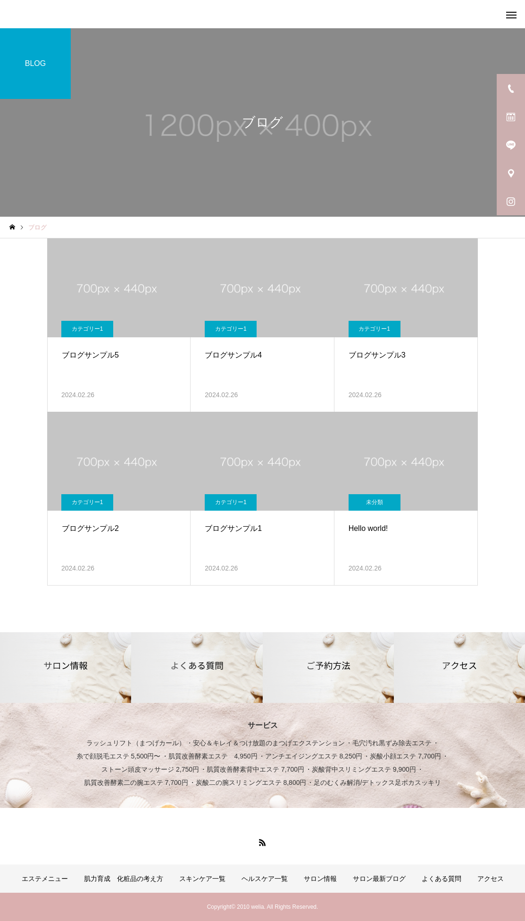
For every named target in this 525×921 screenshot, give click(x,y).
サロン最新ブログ (379, 878)
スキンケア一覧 (202, 878)
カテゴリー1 (87, 329)
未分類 (374, 502)
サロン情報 (320, 878)
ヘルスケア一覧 (265, 878)
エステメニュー (45, 878)
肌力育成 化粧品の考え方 (123, 878)
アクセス (490, 878)
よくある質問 (441, 878)
